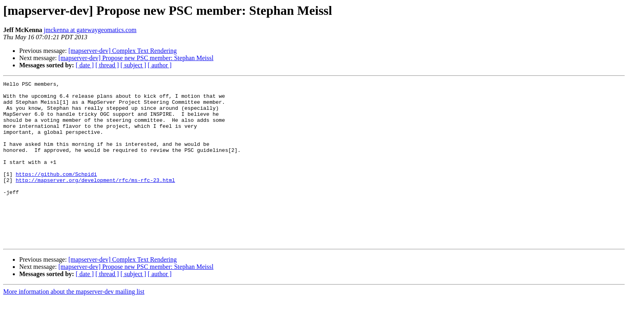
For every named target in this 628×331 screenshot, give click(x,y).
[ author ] (160, 65)
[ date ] (85, 65)
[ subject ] (133, 65)
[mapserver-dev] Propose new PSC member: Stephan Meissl (135, 57)
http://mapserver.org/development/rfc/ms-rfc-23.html (95, 200)
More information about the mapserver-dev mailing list (73, 324)
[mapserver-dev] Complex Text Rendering (122, 50)
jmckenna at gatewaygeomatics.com (90, 29)
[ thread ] (107, 65)
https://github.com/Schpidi (56, 193)
